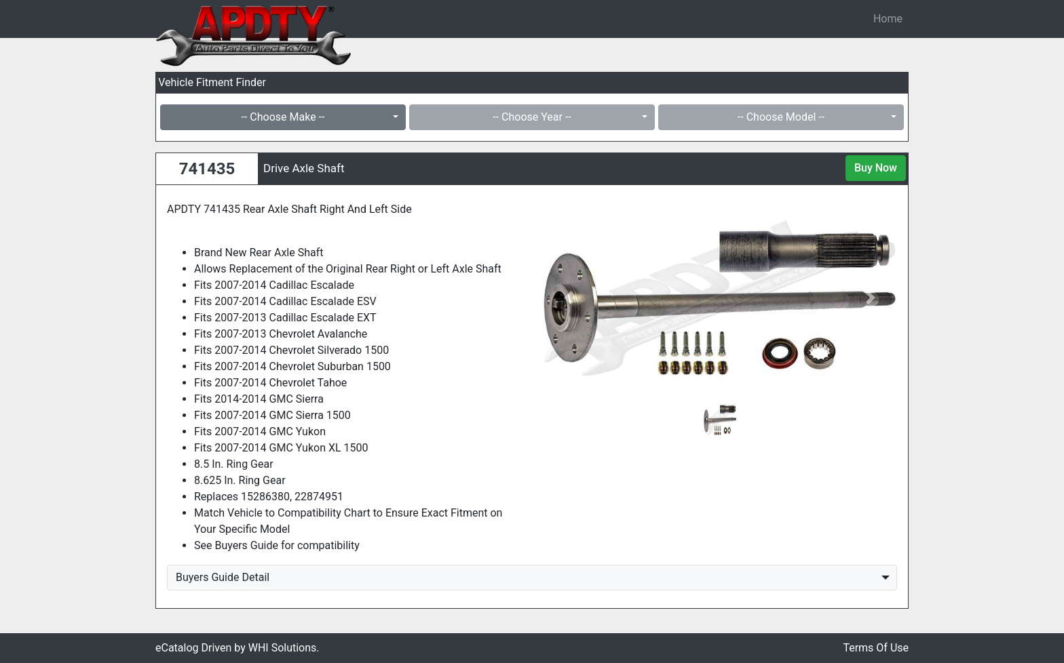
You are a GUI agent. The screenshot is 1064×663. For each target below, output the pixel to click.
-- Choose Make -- (283, 116)
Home (887, 18)
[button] (568, 297)
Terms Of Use (876, 647)
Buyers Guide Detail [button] (222, 577)
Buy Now (875, 167)
